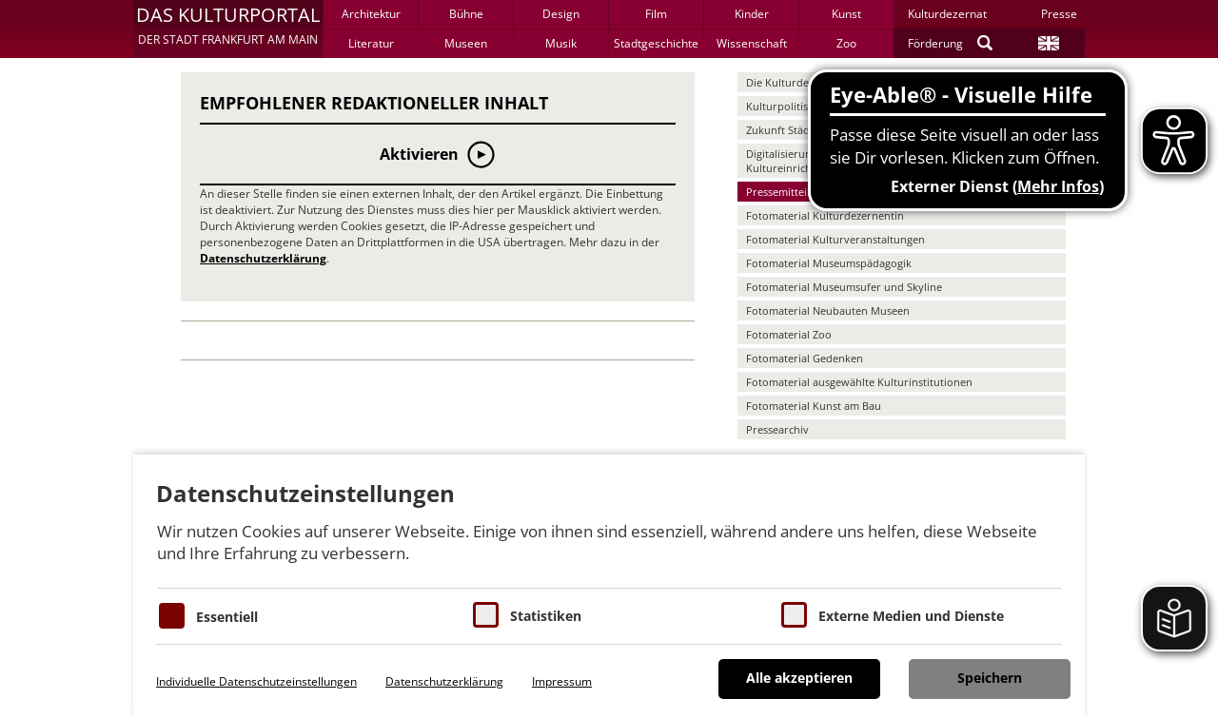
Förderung (935, 43)
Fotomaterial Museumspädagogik (829, 263)
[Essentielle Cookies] (172, 616)
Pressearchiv (777, 429)
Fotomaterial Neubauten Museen (828, 310)
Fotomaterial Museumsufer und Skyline (844, 287)
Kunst (846, 14)
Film (656, 14)
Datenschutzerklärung (263, 258)
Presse (1059, 14)
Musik (561, 43)
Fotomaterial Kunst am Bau (813, 405)
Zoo (846, 43)
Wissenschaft (752, 43)
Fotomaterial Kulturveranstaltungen (835, 239)
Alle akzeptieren (799, 678)
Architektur (371, 14)
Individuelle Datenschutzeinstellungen (256, 681)
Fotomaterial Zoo (789, 334)
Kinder (752, 14)
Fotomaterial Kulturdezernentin (825, 215)
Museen (465, 43)
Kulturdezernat (947, 14)
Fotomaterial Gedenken (804, 358)
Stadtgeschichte (656, 43)
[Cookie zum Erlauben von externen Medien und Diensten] (794, 615)
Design (561, 14)
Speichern (989, 678)
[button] (228, 28)
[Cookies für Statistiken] (486, 615)
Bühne (466, 14)
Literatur (371, 43)
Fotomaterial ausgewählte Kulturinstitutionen (859, 382)
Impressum (562, 681)
